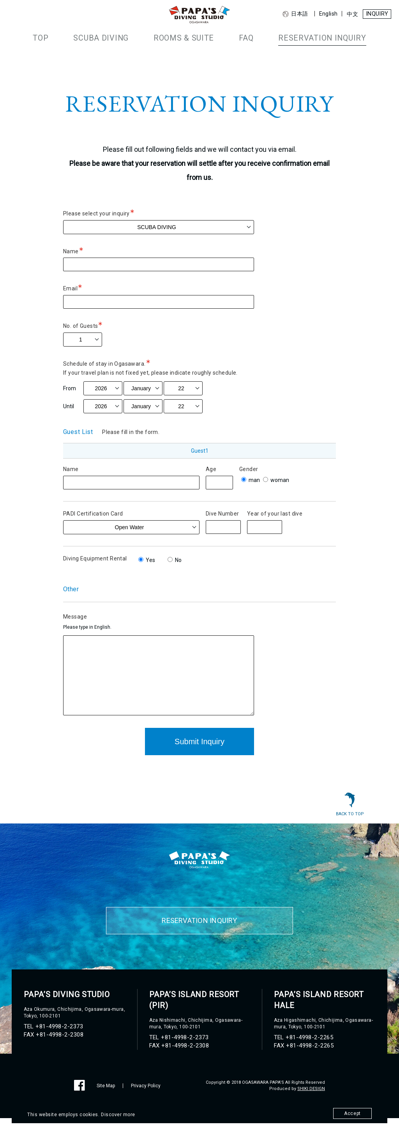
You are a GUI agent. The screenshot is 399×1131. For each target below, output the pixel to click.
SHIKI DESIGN (311, 1101)
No (175, 560)
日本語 (292, 14)
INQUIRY (375, 14)
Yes (146, 560)
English (325, 14)
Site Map (106, 1098)
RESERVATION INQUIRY (309, 37)
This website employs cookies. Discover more (84, 1114)
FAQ (243, 37)
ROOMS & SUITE (187, 37)
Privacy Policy (146, 1098)
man (250, 480)
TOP (60, 37)
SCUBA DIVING (114, 37)
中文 (349, 14)
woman (276, 480)
